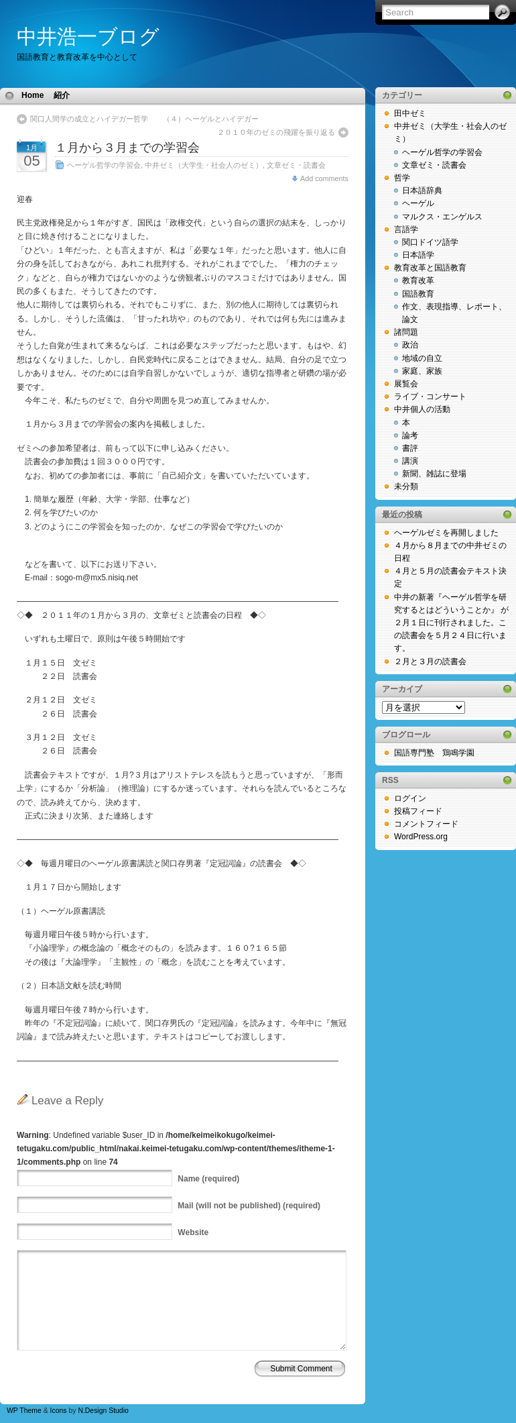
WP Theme (24, 1410)
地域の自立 (422, 358)
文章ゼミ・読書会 (296, 165)
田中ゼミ (410, 113)
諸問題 (406, 332)
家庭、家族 (422, 371)
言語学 (406, 229)
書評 (410, 448)
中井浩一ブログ (88, 36)
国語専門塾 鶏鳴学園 (434, 752)
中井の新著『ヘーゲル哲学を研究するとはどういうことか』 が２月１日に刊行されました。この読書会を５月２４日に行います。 (451, 622)
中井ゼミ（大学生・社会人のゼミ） (204, 165)
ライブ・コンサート (430, 396)
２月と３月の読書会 (430, 661)
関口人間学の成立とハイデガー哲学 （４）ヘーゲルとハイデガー (148, 119)
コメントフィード (426, 824)
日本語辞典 (422, 190)
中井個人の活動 (422, 409)
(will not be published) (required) (249, 1205)
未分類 (406, 486)
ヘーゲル (418, 203)
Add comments (324, 178)
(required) (208, 1178)
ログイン (410, 798)
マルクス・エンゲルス (442, 216)
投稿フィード (418, 811)
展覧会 (406, 383)
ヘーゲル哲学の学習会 (104, 165)
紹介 (62, 95)
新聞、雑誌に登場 (434, 473)
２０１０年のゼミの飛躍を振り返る (276, 132)
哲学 (402, 177)
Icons (58, 1410)
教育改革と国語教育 (430, 267)
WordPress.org (421, 836)
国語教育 (418, 294)
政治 (410, 345)
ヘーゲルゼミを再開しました (446, 532)
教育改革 (418, 280)
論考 (410, 435)
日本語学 (418, 255)
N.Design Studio (103, 1410)
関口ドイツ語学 (430, 242)
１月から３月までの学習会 (127, 147)
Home (32, 95)
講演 (410, 461)
